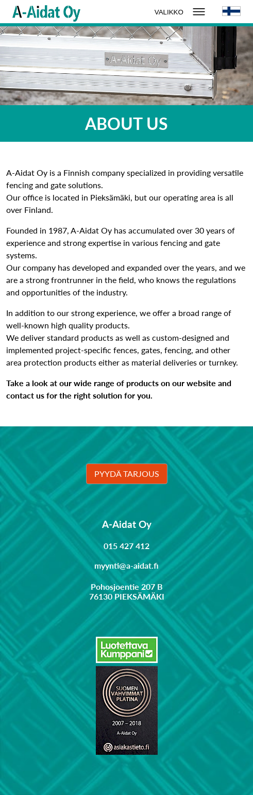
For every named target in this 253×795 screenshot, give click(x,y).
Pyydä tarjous (126, 473)
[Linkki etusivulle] (46, 11)
